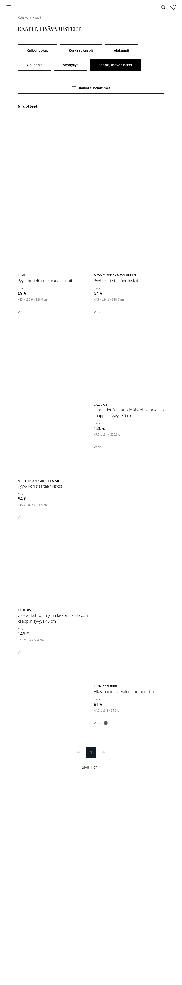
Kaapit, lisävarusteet (115, 65)
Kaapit (37, 17)
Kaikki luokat (37, 50)
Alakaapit (121, 50)
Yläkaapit (34, 65)
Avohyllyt (70, 65)
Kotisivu (23, 17)
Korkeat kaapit (81, 50)
